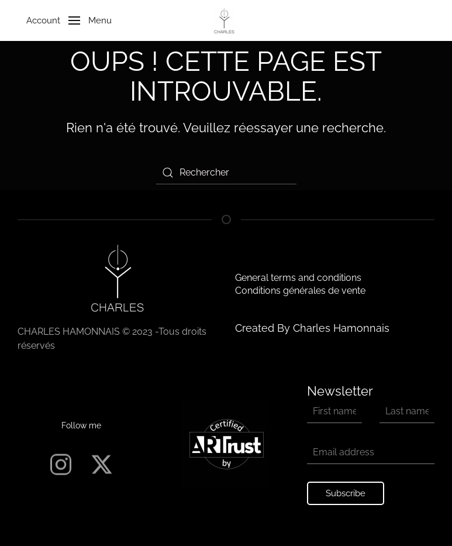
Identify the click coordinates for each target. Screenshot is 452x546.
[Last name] (406, 411)
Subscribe (345, 493)
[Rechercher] (226, 172)
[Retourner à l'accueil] (226, 20)
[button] (65, 20)
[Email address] (370, 452)
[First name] (334, 411)
